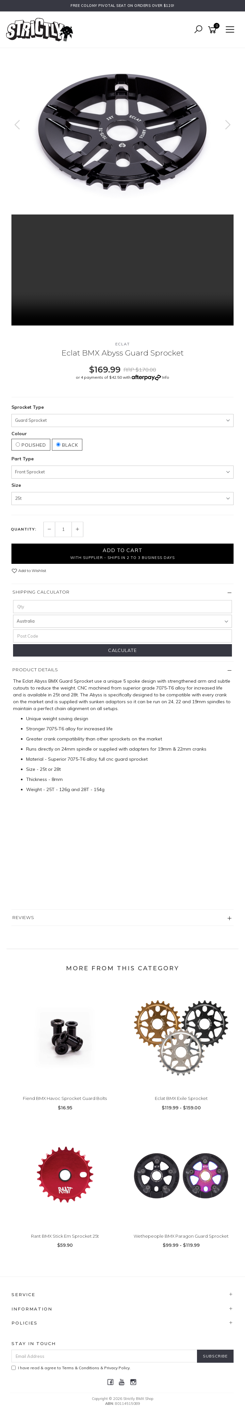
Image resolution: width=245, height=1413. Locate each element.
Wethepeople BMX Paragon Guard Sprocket (181, 1236)
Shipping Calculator (41, 592)
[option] (122, 131)
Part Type (22, 459)
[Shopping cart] (213, 30)
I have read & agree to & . (71, 1367)
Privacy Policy (117, 1367)
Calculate (122, 650)
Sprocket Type (27, 407)
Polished (31, 445)
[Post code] (122, 636)
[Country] (122, 621)
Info (165, 377)
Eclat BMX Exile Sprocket (181, 1098)
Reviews (23, 917)
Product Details (35, 669)
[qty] (122, 606)
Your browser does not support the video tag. (122, 269)
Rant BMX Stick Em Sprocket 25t (65, 1236)
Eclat (122, 343)
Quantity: (23, 529)
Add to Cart (122, 553)
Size (16, 485)
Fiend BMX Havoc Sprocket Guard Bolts (65, 1098)
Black (67, 445)
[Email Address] (104, 1356)
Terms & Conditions (80, 1367)
